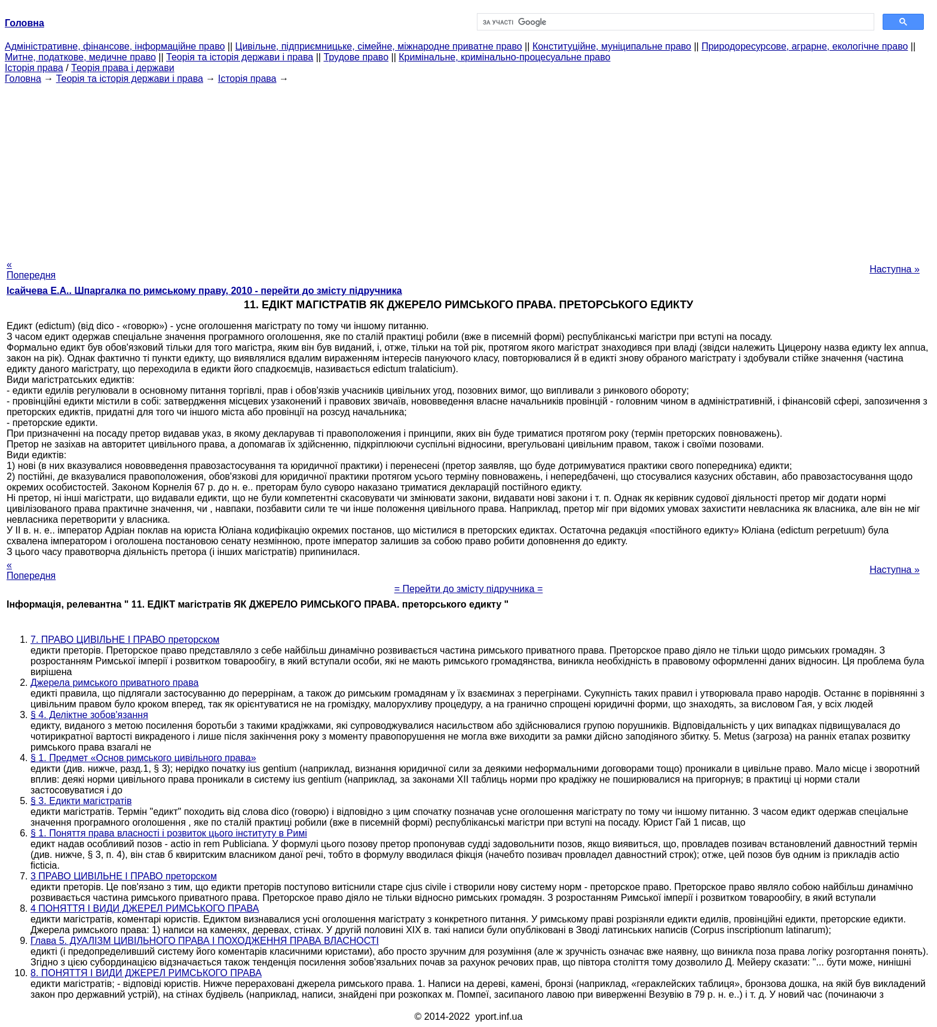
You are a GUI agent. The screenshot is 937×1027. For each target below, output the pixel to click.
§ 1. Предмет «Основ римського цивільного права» (143, 758)
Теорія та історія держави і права (239, 57)
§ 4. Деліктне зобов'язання (89, 715)
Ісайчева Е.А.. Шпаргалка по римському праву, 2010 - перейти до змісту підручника (204, 291)
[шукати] (674, 22)
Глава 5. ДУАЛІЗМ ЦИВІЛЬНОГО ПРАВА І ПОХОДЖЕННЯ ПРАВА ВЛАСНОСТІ (204, 941)
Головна (23, 78)
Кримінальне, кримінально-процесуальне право (504, 57)
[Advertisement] (468, 168)
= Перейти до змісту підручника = (468, 589)
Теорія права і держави (122, 68)
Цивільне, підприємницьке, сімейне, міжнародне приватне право (378, 46)
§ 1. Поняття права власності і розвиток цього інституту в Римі (168, 833)
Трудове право (355, 57)
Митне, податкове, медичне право (80, 57)
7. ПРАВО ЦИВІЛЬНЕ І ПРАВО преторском (124, 639)
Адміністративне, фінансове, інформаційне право (115, 46)
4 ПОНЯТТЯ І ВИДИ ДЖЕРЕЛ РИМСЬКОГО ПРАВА (144, 908)
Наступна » (894, 269)
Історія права (34, 68)
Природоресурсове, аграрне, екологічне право (805, 46)
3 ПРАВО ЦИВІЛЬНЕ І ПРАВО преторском (123, 876)
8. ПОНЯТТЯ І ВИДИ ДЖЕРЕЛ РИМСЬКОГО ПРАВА (146, 973)
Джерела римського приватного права (114, 682)
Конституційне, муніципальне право (611, 46)
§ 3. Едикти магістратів (80, 801)
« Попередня (31, 269)
